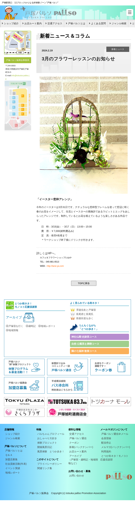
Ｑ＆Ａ (8, 455)
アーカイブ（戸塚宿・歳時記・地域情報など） (83, 459)
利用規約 (106, 451)
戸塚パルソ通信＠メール (114, 433)
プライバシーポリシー (49, 463)
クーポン (74, 442)
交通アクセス (54, 23)
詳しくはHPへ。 (46, 253)
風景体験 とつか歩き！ (50, 451)
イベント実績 (12, 468)
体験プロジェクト (47, 442)
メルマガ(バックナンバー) (115, 447)
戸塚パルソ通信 (77, 438)
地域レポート (47, 326)
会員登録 (106, 438)
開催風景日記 (44, 447)
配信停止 (106, 442)
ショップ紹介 (11, 23)
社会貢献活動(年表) (16, 463)
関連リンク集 (44, 468)
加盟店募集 (11, 459)
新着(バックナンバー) (81, 447)
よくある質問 (98, 23)
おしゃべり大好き (47, 438)
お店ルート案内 (33, 23)
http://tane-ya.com (55, 266)
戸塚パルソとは (76, 23)
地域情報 (12, 330)
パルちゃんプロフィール (50, 433)
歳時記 (31, 326)
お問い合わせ (76, 475)
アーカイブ (14, 317)
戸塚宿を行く (14, 326)
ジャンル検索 (119, 23)
